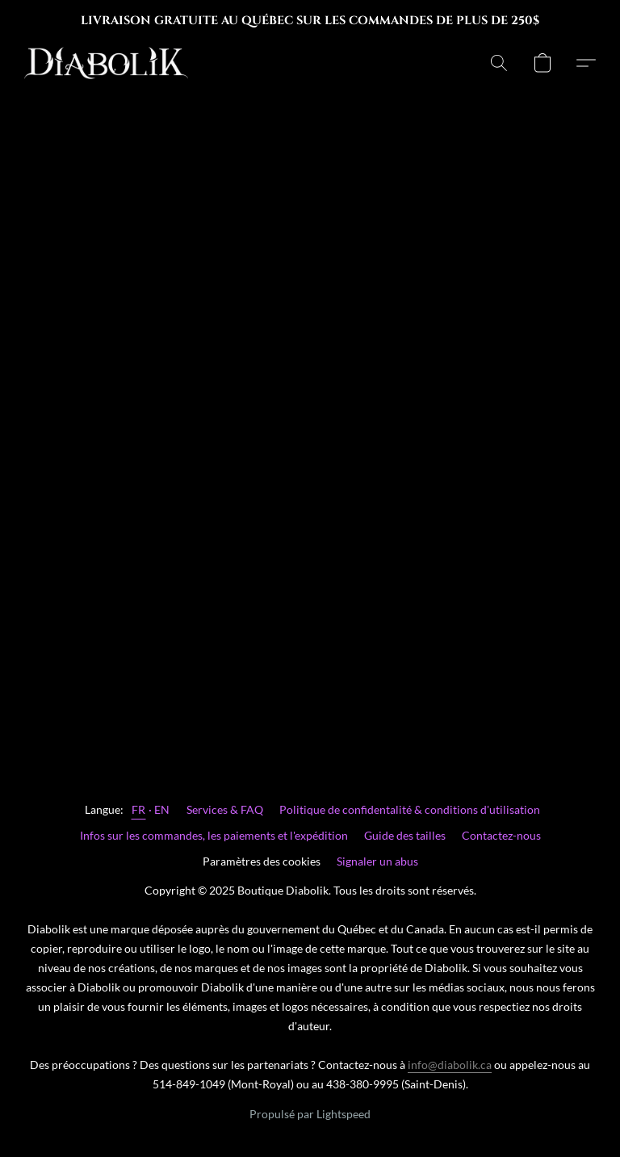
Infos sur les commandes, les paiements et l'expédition (214, 835)
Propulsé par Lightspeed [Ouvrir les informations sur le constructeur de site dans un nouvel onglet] (310, 1114)
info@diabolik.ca (450, 1064)
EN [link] (162, 809)
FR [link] (139, 809)
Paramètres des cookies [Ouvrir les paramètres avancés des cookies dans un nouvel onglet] (261, 861)
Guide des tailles (405, 835)
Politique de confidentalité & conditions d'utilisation (409, 809)
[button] (106, 63)
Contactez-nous (501, 835)
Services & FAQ (224, 809)
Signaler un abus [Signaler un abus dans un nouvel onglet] (377, 861)
